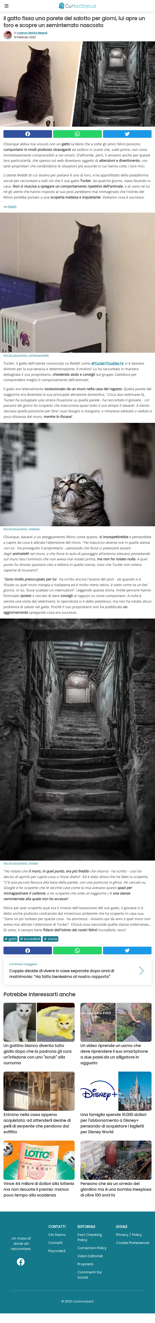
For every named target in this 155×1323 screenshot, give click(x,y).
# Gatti (10, 938)
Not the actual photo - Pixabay (20, 863)
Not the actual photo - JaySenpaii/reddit (26, 355)
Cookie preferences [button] (132, 1242)
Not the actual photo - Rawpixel (21, 529)
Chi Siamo (57, 1234)
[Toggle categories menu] (6, 6)
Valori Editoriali (90, 1256)
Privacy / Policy (129, 1234)
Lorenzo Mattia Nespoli (32, 33)
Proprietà (85, 1264)
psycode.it (57, 1250)
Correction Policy (92, 1248)
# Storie (50, 938)
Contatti (55, 1242)
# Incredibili (30, 938)
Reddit (12, 206)
